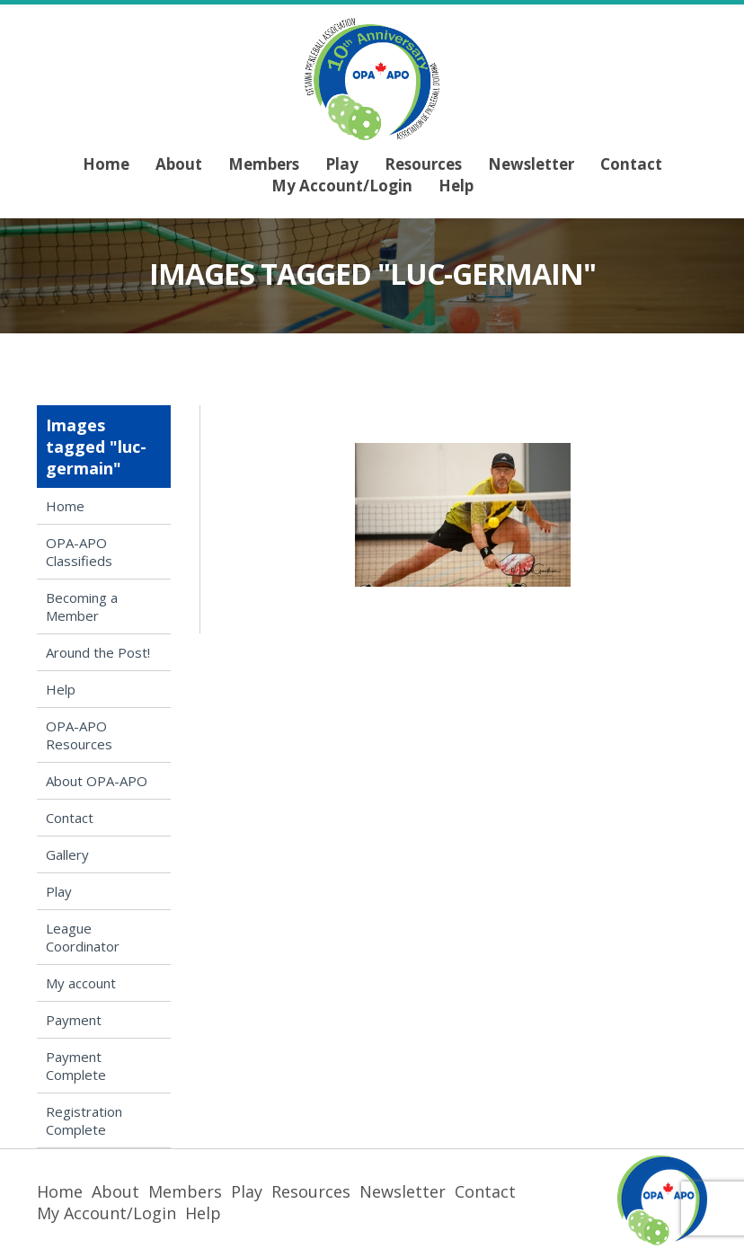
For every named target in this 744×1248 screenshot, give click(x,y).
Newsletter (531, 164)
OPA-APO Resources (79, 735)
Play (342, 164)
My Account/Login (341, 185)
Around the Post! (98, 652)
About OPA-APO (96, 781)
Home (106, 164)
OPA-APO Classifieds (79, 552)
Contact (631, 164)
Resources (423, 164)
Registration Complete (84, 1120)
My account (81, 983)
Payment (74, 1020)
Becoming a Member (82, 606)
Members (263, 164)
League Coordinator (83, 937)
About (178, 164)
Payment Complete (76, 1066)
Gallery (67, 854)
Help (456, 185)
